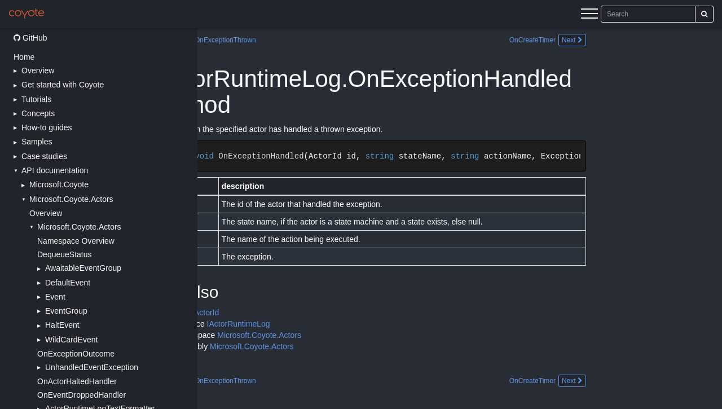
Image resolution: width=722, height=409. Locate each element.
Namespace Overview (76, 240)
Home (24, 56)
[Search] (704, 14)
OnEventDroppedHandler (81, 394)
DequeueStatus (64, 254)
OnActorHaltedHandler (77, 381)
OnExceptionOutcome (76, 353)
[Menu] (589, 15)
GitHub (30, 37)
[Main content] (459, 218)
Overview (45, 213)
